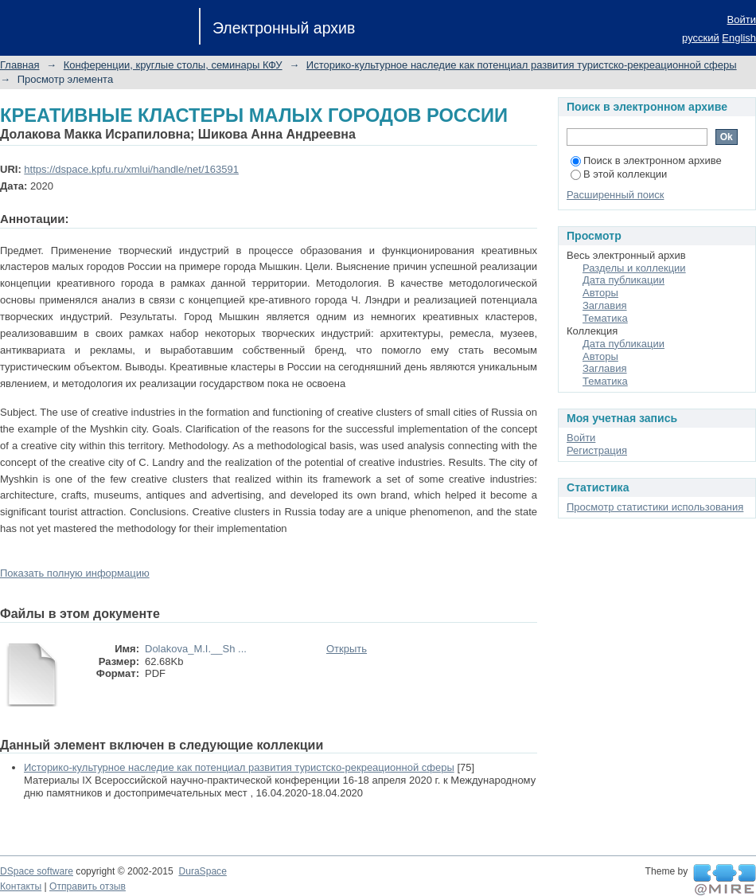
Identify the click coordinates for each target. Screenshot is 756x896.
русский (700, 38)
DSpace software (36, 871)
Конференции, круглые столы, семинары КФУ (173, 65)
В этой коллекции (619, 174)
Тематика (605, 318)
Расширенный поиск (615, 195)
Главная (19, 65)
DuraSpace (202, 871)
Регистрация (597, 450)
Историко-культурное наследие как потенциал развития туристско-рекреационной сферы (521, 65)
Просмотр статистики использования (655, 507)
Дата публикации (623, 280)
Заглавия (605, 305)
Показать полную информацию (75, 573)
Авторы (600, 293)
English (739, 38)
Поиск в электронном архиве (646, 160)
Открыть (346, 649)
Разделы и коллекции (634, 268)
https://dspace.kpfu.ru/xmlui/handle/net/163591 (131, 169)
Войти (741, 19)
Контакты (20, 886)
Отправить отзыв (87, 886)
